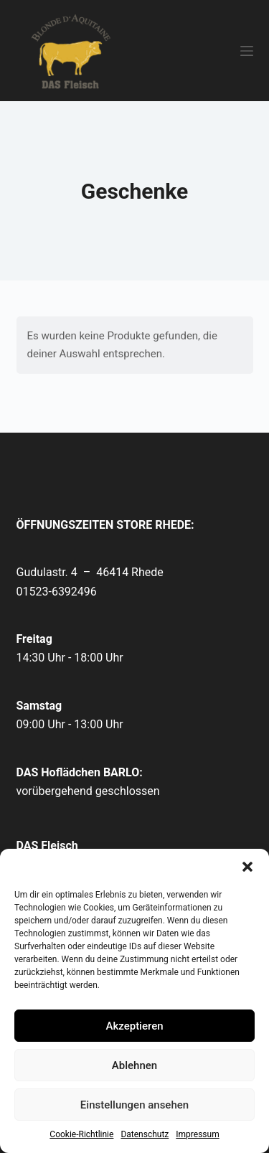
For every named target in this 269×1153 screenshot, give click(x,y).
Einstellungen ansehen (134, 1104)
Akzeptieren (134, 1026)
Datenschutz (145, 1134)
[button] (247, 867)
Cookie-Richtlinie (81, 1134)
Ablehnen (134, 1065)
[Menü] (246, 50)
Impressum (197, 1134)
